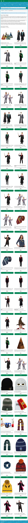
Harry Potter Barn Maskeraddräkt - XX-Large (19, 145)
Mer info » (7, 129)
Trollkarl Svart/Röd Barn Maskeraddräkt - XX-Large (20, 493)
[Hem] (4, 1)
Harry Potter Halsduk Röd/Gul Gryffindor (19, 411)
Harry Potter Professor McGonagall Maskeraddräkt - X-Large (7, 84)
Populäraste (7, 27)
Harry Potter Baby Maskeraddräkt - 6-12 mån (19, 206)
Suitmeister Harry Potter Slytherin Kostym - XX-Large (7, 145)
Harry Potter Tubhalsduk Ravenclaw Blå (5, 472)
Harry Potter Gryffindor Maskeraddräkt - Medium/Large (19, 309)
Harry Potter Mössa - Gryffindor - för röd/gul (19, 472)
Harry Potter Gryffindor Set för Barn (5, 247)
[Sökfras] (13, 7)
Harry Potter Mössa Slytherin (4, 411)
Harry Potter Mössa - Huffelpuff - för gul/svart (6, 493)
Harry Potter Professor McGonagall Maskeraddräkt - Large (20, 63)
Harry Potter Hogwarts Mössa (4, 391)
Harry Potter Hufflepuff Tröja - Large (18, 247)
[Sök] (26, 7)
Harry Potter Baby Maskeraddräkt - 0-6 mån (6, 104)
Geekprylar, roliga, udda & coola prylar (14, 4)
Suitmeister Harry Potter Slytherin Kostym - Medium (7, 186)
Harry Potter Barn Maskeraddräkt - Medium (6, 165)
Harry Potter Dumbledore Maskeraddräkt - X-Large (20, 104)
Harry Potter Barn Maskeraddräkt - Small (19, 186)
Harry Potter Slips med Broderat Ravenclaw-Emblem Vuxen (7, 268)
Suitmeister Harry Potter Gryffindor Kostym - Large (7, 288)
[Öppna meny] (1, 1)
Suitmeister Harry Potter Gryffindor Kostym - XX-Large (20, 288)
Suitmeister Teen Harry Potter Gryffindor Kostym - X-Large (7, 309)
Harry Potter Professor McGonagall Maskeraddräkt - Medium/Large (7, 350)
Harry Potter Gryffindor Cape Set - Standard (19, 513)
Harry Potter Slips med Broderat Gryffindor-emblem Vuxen (20, 227)
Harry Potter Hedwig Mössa (17, 391)
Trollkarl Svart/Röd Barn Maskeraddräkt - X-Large (6, 513)
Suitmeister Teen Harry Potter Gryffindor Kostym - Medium (20, 165)
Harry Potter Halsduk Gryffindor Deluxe (19, 431)
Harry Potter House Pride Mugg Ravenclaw (6, 431)
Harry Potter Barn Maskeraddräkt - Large (5, 206)
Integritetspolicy (2, 522)
